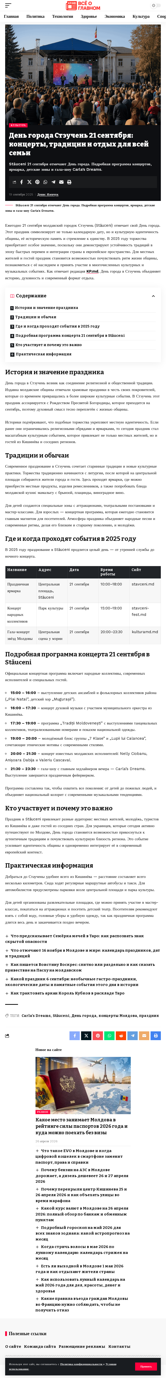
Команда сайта (40, 1346)
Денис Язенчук (47, 194)
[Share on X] (29, 182)
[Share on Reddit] (121, 1035)
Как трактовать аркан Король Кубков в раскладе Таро (68, 993)
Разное (43, 1112)
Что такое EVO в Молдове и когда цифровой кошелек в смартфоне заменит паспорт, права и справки (79, 1156)
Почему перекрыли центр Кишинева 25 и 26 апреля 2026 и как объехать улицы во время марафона (81, 1195)
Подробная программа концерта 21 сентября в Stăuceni (70, 335)
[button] (146, 1367)
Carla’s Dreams (36, 1016)
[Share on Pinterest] (37, 182)
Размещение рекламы (82, 1346)
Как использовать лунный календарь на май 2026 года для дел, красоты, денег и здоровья (80, 1285)
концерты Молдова (118, 1016)
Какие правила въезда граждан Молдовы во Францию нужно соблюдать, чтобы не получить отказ (82, 1304)
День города (84, 1016)
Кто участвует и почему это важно (48, 345)
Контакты (119, 1346)
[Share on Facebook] (21, 182)
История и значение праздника (46, 308)
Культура (18, 125)
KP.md (92, 271)
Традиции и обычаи (35, 317)
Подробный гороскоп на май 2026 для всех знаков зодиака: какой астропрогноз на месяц (83, 1233)
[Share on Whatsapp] (45, 182)
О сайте (13, 1346)
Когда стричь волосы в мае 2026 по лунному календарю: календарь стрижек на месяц (82, 1252)
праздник (149, 1016)
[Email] (61, 182)
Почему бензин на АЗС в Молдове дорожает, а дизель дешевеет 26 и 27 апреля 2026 (82, 1176)
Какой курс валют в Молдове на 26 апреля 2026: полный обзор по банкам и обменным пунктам (82, 1214)
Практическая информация (44, 354)
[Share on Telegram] (53, 182)
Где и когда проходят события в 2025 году (57, 326)
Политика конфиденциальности (81, 1364)
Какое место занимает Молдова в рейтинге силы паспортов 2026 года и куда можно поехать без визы (82, 1126)
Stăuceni (61, 1016)
